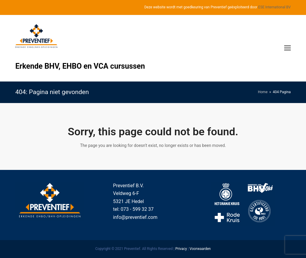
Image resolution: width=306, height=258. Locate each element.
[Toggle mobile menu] (287, 48)
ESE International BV (274, 7)
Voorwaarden (200, 249)
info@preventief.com (135, 217)
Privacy (181, 249)
